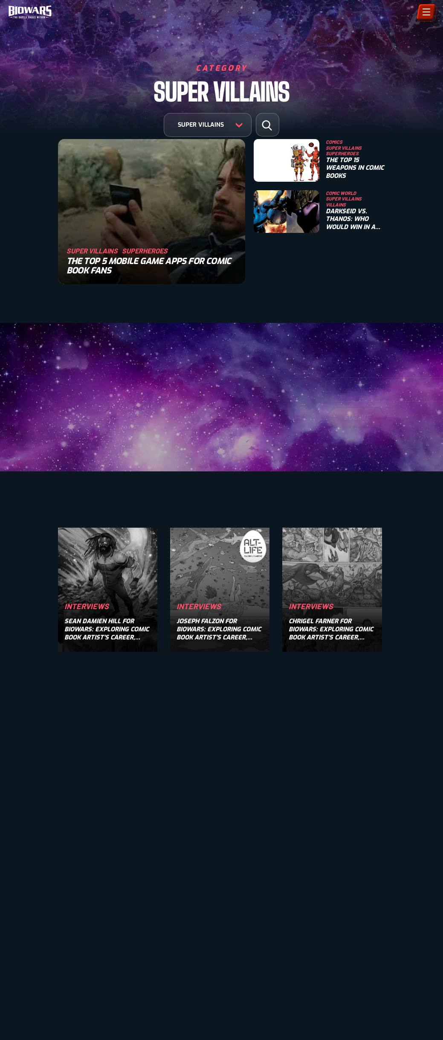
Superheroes (145, 251)
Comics (334, 142)
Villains (336, 204)
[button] (267, 125)
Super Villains (92, 251)
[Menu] (426, 12)
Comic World (341, 193)
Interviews (86, 606)
